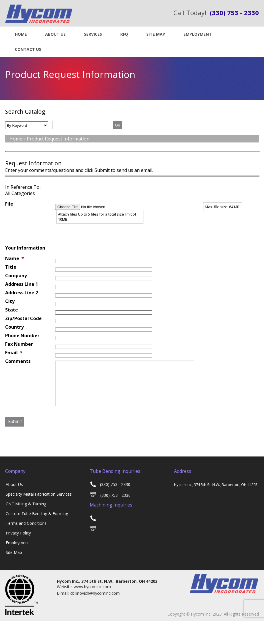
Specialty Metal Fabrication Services (39, 494)
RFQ (124, 34)
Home (21, 34)
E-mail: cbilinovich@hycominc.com (88, 593)
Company (16, 276)
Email (14, 353)
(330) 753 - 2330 (110, 484)
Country (14, 327)
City (10, 301)
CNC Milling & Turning (26, 504)
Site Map (155, 34)
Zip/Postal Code (23, 318)
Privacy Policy (18, 533)
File (9, 204)
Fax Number (19, 344)
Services (93, 34)
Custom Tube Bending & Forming (37, 513)
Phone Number (22, 336)
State (11, 310)
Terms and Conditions (26, 523)
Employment (197, 34)
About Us (55, 34)
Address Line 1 (21, 284)
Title (10, 267)
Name (14, 259)
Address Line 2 (21, 293)
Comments (18, 361)
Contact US (28, 49)
